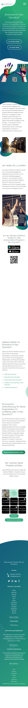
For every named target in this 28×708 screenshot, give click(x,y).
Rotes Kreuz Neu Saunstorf (12, 377)
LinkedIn (16, 602)
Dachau (14, 616)
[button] (6, 515)
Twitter (9, 602)
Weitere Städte (13, 639)
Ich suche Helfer (14, 47)
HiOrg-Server (14, 647)
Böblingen (14, 630)
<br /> (14, 300)
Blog (14, 690)
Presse (14, 699)
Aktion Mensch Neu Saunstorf (13, 380)
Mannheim (14, 624)
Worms (14, 634)
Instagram (12, 602)
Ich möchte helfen (14, 41)
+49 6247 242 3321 (15, 595)
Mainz (14, 622)
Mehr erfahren (13, 666)
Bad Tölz (14, 614)
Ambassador (14, 695)
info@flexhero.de (15, 597)
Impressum (14, 701)
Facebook (19, 602)
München (14, 626)
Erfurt (14, 618)
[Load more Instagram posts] (14, 537)
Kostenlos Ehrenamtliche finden (13, 474)
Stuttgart (14, 628)
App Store (14, 251)
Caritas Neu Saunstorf (10, 387)
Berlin (14, 612)
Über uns (14, 693)
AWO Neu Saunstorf (10, 374)
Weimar (14, 632)
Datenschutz (14, 703)
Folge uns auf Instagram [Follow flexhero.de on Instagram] (14, 541)
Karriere (14, 697)
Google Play (14, 247)
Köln (14, 620)
